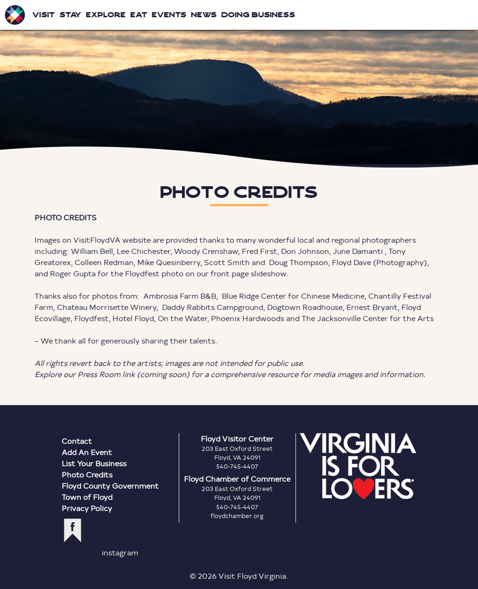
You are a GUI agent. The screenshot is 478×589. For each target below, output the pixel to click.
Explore (106, 14)
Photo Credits (87, 474)
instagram (120, 552)
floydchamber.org (237, 516)
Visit (43, 14)
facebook (73, 530)
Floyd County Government (110, 485)
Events (169, 14)
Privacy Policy (87, 508)
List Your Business (94, 463)
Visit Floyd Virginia (15, 15)
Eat (138, 14)
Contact (77, 440)
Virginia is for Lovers (358, 466)
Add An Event (87, 452)
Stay (70, 14)
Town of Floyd (87, 496)
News (204, 14)
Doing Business (258, 14)
